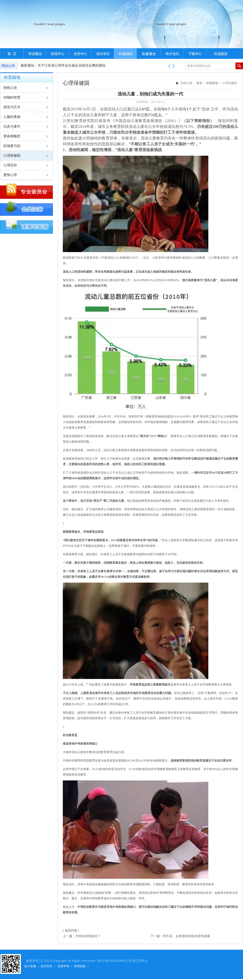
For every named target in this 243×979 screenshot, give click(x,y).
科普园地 (212, 83)
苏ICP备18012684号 (111, 961)
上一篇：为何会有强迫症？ (82, 936)
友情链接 (80, 966)
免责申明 (63, 966)
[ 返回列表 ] (71, 930)
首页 (199, 83)
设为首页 (46, 966)
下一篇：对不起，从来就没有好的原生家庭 (180, 936)
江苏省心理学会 (137, 961)
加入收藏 (30, 966)
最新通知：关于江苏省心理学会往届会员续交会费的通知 (63, 65)
